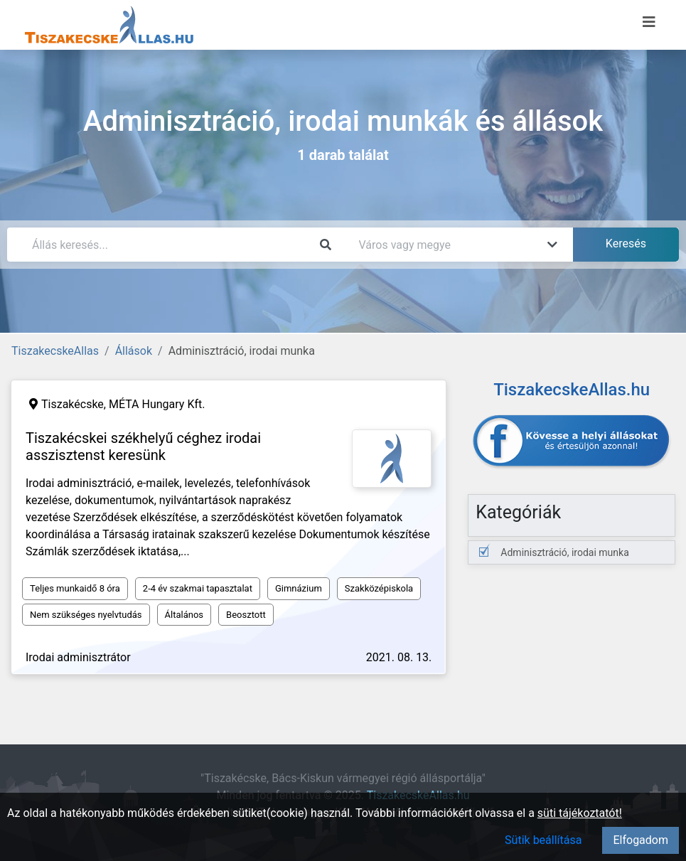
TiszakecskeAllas (55, 351)
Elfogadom (640, 840)
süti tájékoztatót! (579, 813)
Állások (133, 351)
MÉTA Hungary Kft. (157, 404)
